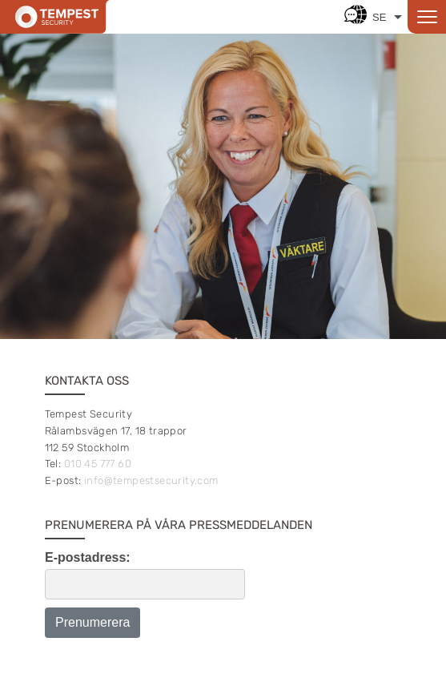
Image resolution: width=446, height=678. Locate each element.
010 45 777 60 (97, 464)
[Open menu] (427, 17)
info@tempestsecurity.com (151, 480)
